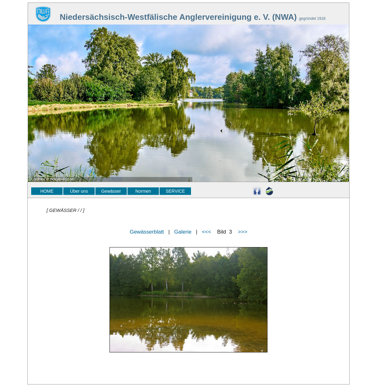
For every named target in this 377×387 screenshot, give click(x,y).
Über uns (79, 191)
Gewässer (111, 191)
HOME (46, 191)
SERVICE (175, 191)
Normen (143, 191)
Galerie (183, 232)
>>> (242, 232)
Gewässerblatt (147, 232)
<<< (206, 232)
